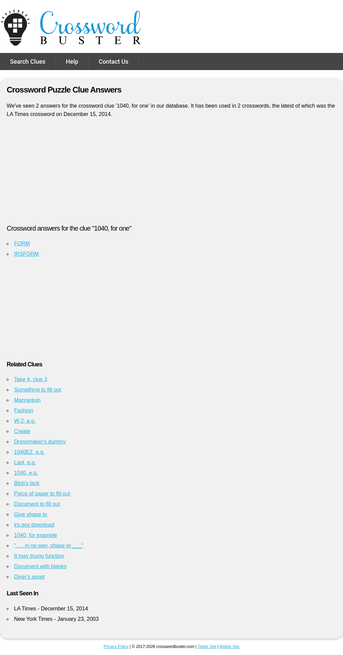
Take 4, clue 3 (30, 379)
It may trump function (39, 556)
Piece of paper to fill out (42, 493)
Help (72, 61)
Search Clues (28, 61)
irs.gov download (34, 525)
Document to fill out (37, 504)
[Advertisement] (171, 174)
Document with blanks (40, 566)
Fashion (23, 410)
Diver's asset (29, 577)
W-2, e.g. (25, 421)
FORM (22, 243)
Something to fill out (37, 390)
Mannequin (27, 400)
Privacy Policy (116, 646)
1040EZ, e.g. (29, 452)
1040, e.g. (26, 473)
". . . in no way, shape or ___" (48, 545)
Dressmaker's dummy (40, 441)
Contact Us (114, 61)
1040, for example (35, 535)
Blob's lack (27, 483)
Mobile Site (229, 646)
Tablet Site (207, 646)
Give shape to (30, 514)
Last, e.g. (25, 462)
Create (22, 431)
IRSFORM (26, 254)
